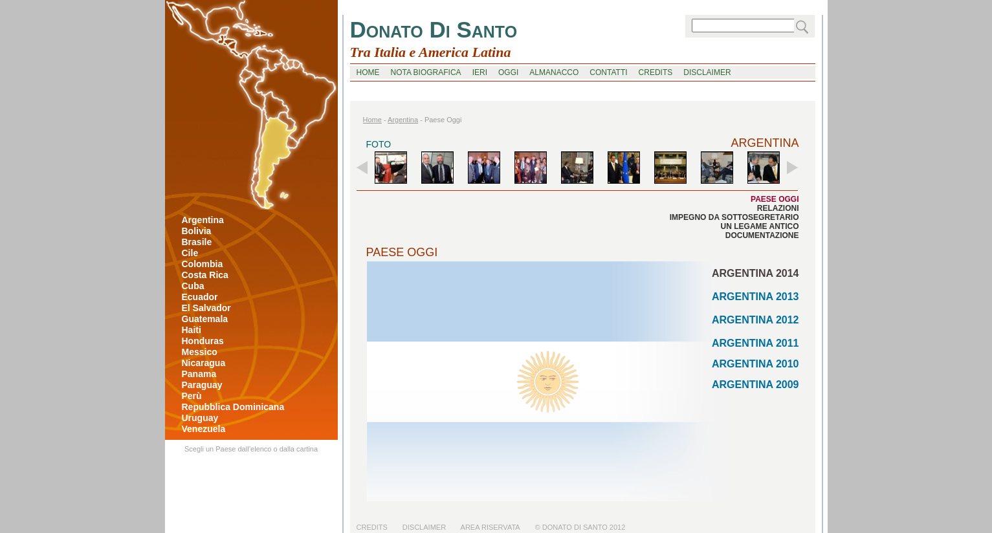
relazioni (778, 208)
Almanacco (554, 72)
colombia (202, 264)
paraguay (202, 385)
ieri (479, 72)
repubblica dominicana (233, 407)
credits (656, 72)
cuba (193, 286)
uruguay (200, 418)
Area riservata (490, 527)
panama (199, 374)
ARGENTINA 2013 (755, 296)
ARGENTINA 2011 (755, 343)
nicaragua (204, 363)
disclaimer (707, 72)
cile (190, 253)
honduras (203, 341)
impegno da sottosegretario (734, 217)
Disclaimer (424, 527)
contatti (608, 72)
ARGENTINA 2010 (755, 363)
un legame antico (760, 226)
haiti (191, 330)
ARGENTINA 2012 (755, 319)
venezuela (204, 429)
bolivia (197, 231)
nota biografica (426, 72)
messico (199, 352)
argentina (203, 220)
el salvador (206, 308)
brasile (197, 242)
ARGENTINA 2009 (755, 384)
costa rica (205, 275)
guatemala (205, 319)
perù (192, 396)
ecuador (200, 297)
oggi (508, 72)
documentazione (762, 235)
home (368, 72)
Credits (372, 527)
